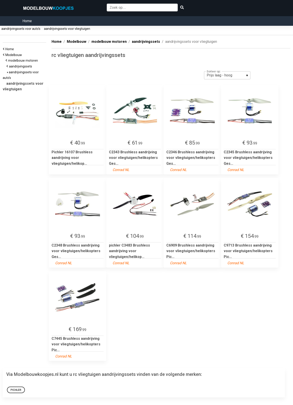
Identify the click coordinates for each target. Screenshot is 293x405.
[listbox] (227, 75)
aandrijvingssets (21, 66)
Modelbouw (14, 55)
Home (27, 21)
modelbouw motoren (23, 60)
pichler (16, 390)
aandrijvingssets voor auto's (21, 28)
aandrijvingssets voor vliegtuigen (67, 28)
